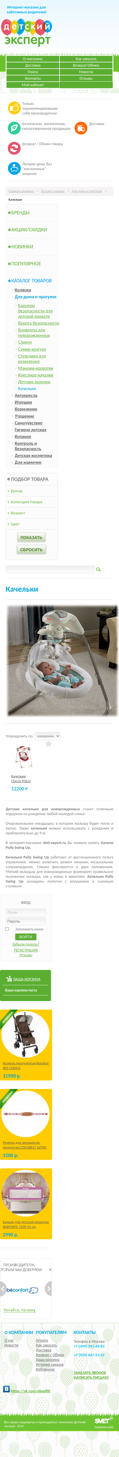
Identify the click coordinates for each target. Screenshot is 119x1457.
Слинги (25, 342)
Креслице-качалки (35, 375)
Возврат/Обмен (86, 65)
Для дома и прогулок (87, 191)
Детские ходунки (34, 381)
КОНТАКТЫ (84, 1332)
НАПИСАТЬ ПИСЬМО (91, 1377)
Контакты (33, 78)
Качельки (27, 388)
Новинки (22, 247)
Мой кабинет (33, 85)
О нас (9, 1340)
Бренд (14, 490)
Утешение (24, 416)
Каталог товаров (53, 191)
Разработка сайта (104, 1426)
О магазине (32, 58)
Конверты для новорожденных (34, 332)
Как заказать (86, 58)
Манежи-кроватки (35, 368)
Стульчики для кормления (32, 358)
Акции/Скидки (29, 230)
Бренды (20, 213)
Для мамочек (28, 462)
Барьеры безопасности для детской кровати (35, 311)
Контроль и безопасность (28, 446)
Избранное (45, 1369)
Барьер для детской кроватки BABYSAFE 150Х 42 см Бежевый (26, 1227)
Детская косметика (33, 455)
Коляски (23, 290)
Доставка (33, 65)
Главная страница (21, 191)
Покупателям (51, 1332)
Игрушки (23, 402)
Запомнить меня (29, 929)
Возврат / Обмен (50, 1354)
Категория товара (24, 501)
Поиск (33, 71)
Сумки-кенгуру (32, 349)
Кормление (26, 409)
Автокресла (26, 395)
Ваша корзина (48, 1359)
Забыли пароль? (26, 944)
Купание (23, 436)
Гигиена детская (30, 429)
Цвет (13, 523)
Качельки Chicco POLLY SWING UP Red (22, 781)
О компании (19, 1332)
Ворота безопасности (38, 323)
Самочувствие (28, 423)
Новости (86, 71)
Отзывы (86, 78)
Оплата (42, 1340)
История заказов (50, 1364)
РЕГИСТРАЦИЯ (26, 950)
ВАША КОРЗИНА (26, 979)
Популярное (26, 264)
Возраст (16, 512)
